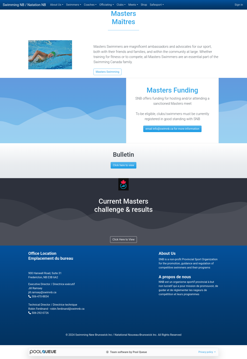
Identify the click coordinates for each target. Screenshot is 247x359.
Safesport (156, 4)
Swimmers (72, 4)
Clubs (120, 4)
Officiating (105, 4)
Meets (132, 4)
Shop (144, 4)
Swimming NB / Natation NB (24, 5)
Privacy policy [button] (206, 352)
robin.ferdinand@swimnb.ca (67, 308)
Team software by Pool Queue (126, 352)
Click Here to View (123, 239)
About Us (55, 4)
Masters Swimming (107, 71)
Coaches (89, 4)
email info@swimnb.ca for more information (172, 128)
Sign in (239, 4)
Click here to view (123, 165)
